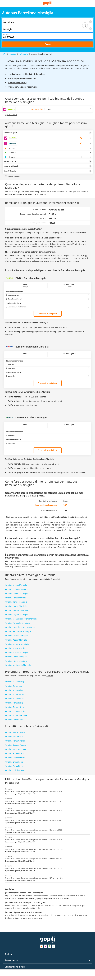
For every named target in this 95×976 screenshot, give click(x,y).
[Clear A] (90, 28)
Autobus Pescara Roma (15, 732)
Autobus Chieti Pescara (15, 770)
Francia (50, 675)
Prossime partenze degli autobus (22, 78)
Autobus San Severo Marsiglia (18, 631)
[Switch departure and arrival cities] (85, 25)
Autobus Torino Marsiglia (16, 602)
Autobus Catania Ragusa (15, 745)
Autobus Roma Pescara (15, 757)
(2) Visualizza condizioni (12, 176)
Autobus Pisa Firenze (14, 736)
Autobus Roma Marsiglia (15, 598)
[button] (91, 3)
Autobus (13, 54)
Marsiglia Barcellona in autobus (25, 261)
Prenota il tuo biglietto (47, 313)
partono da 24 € (22, 258)
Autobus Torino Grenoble (16, 715)
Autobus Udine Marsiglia (16, 656)
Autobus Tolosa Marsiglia (16, 648)
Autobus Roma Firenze (15, 766)
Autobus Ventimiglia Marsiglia (18, 665)
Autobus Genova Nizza (15, 719)
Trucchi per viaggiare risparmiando (23, 87)
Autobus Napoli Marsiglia (16, 606)
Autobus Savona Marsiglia (16, 635)
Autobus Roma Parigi (14, 703)
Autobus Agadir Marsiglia (16, 640)
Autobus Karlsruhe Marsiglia (17, 623)
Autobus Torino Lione (14, 686)
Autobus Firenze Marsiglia (16, 610)
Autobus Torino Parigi (14, 694)
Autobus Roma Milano (14, 753)
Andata (6, 34)
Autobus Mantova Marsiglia (17, 644)
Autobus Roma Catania (15, 741)
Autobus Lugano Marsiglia (16, 614)
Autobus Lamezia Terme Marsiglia (20, 627)
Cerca (47, 44)
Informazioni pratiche (17, 82)
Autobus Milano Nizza (14, 698)
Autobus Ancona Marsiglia (16, 652)
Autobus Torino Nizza (14, 707)
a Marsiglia (24, 54)
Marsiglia (44, 579)
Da (4, 20)
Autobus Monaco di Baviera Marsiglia (21, 619)
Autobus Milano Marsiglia (16, 585)
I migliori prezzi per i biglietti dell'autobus (26, 74)
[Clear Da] (90, 21)
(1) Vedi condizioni (11, 115)
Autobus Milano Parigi (14, 682)
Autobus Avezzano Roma (15, 749)
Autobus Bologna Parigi (15, 711)
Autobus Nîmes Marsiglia (16, 661)
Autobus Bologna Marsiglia (17, 589)
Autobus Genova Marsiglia (16, 593)
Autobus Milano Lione (14, 690)
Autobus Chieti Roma (14, 762)
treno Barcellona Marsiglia (64, 547)
